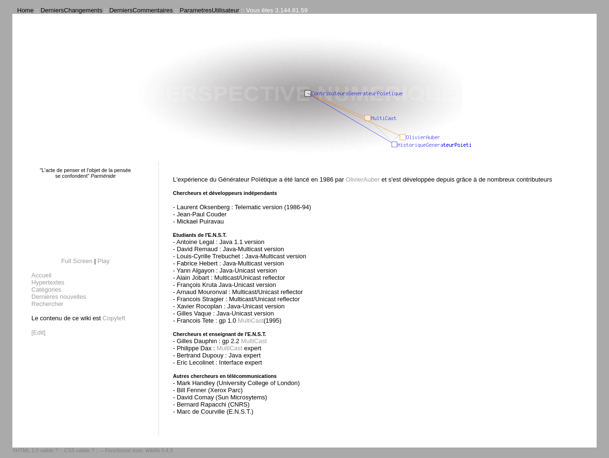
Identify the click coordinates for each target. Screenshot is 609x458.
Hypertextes (47, 282)
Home (25, 10)
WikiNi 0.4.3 (159, 450)
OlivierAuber (363, 179)
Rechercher (47, 303)
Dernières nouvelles (58, 296)
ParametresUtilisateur (209, 10)
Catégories (46, 289)
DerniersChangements (71, 10)
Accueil (41, 275)
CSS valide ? (79, 450)
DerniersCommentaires (141, 10)
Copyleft (114, 318)
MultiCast (251, 320)
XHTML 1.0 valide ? (35, 450)
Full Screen (77, 261)
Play (103, 261)
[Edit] (38, 332)
